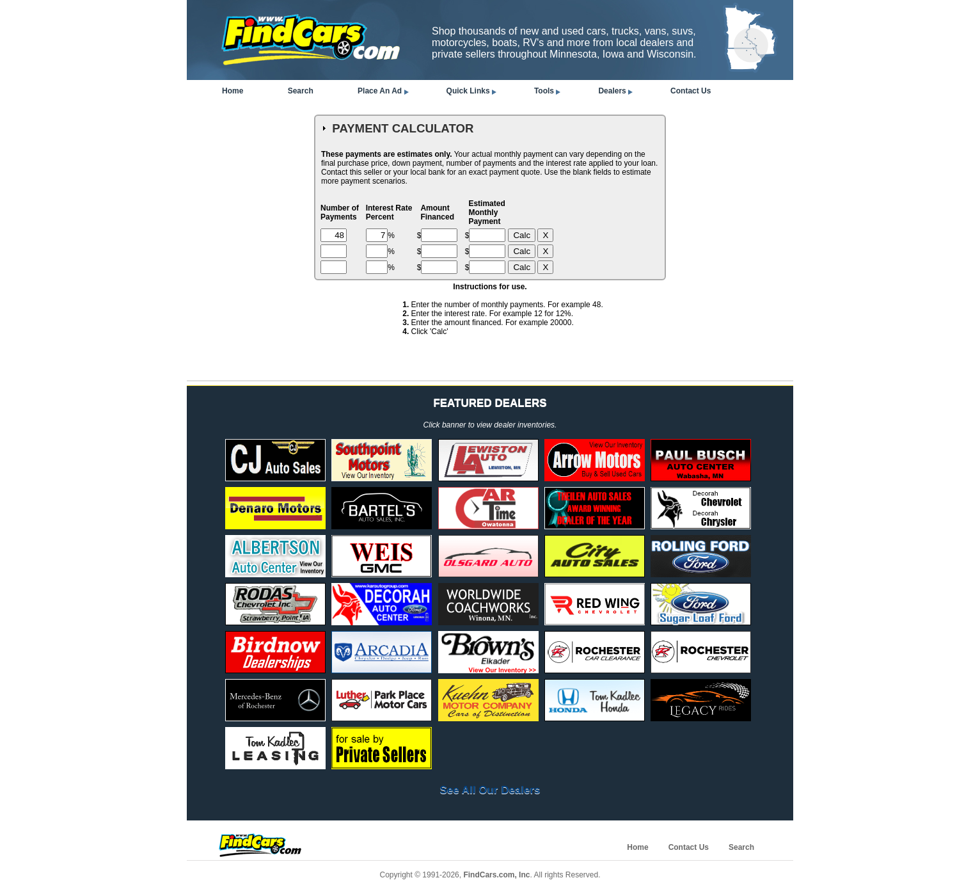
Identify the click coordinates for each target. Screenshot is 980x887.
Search (300, 90)
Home (232, 90)
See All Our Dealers (489, 790)
